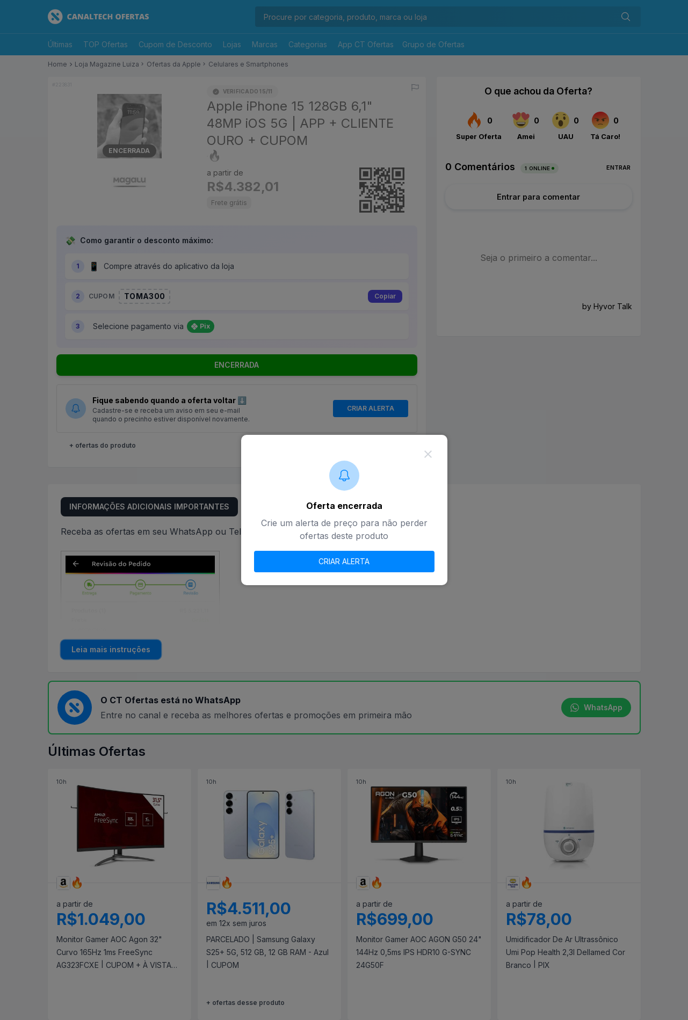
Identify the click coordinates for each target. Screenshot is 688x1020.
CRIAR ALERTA (344, 561)
